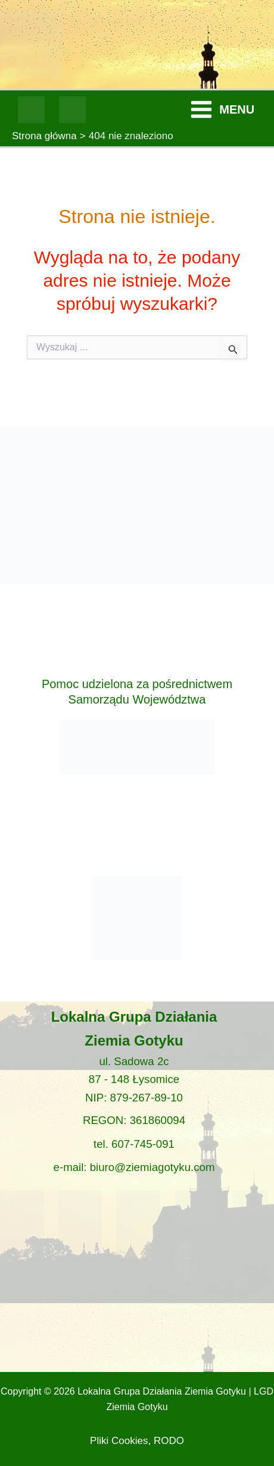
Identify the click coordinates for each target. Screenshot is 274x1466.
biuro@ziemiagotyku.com (152, 1167)
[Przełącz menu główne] (222, 110)
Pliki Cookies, (120, 1440)
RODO (169, 1440)
